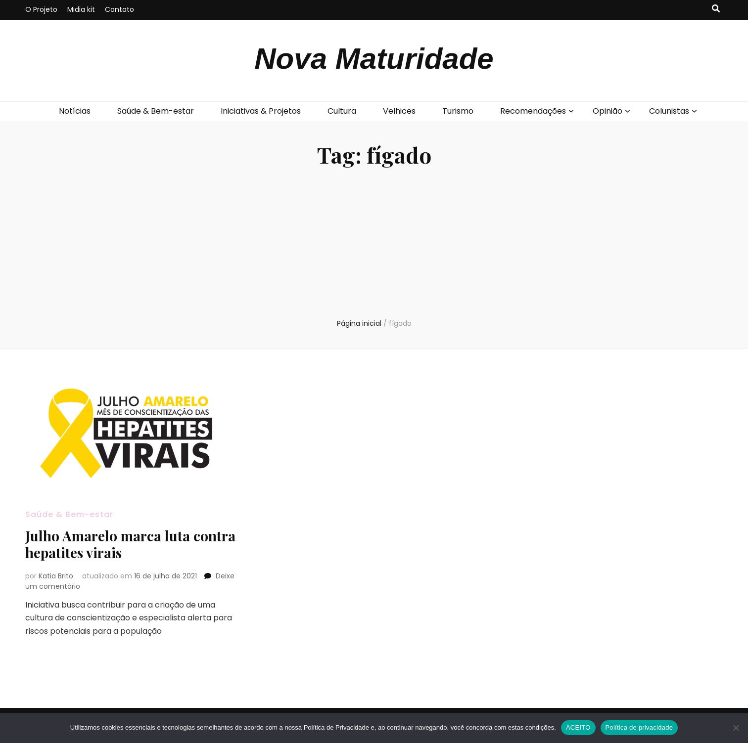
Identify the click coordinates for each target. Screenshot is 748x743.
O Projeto (41, 9)
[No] (736, 728)
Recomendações (533, 111)
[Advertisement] (374, 244)
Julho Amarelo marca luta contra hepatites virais (130, 544)
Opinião (607, 111)
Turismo (457, 111)
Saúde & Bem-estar (155, 111)
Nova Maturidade (373, 58)
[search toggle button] (716, 9)
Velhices (399, 111)
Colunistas (669, 111)
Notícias (75, 111)
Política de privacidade (639, 727)
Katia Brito (56, 576)
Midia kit (81, 9)
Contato (119, 9)
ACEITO (578, 727)
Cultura (341, 111)
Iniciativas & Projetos (261, 111)
